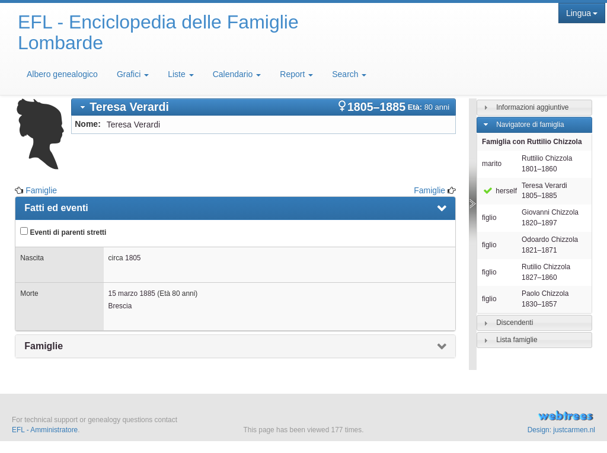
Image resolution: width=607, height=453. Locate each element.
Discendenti (514, 322)
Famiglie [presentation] (43, 346)
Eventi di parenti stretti (63, 232)
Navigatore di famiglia (530, 124)
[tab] (263, 107)
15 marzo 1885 (131, 293)
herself (499, 191)
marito (491, 163)
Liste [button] (180, 74)
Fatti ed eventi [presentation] (56, 208)
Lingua (582, 13)
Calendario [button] (237, 74)
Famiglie (41, 190)
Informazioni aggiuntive (532, 107)
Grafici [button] (133, 74)
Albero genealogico (62, 74)
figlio (489, 217)
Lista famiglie (516, 340)
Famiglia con (532, 142)
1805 (132, 258)
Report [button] (296, 74)
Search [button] (349, 74)
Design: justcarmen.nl (561, 430)
